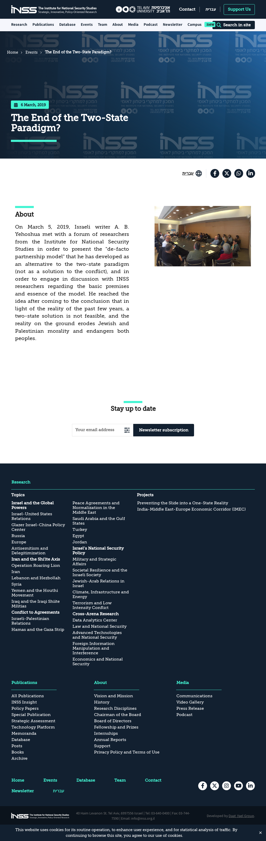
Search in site (234, 25)
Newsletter (172, 24)
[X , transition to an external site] (226, 173)
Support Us (239, 9)
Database (67, 24)
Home (12, 52)
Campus (195, 24)
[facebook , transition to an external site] (214, 173)
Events (87, 24)
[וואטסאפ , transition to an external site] (238, 173)
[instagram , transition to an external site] (226, 785)
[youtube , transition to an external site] (238, 785)
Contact (187, 9)
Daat (233, 815)
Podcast (151, 24)
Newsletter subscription (163, 430)
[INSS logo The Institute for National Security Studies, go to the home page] (40, 816)
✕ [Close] (260, 832)
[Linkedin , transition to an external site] (250, 173)
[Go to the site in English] (192, 173)
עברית (210, 9)
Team (102, 24)
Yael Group (245, 815)
